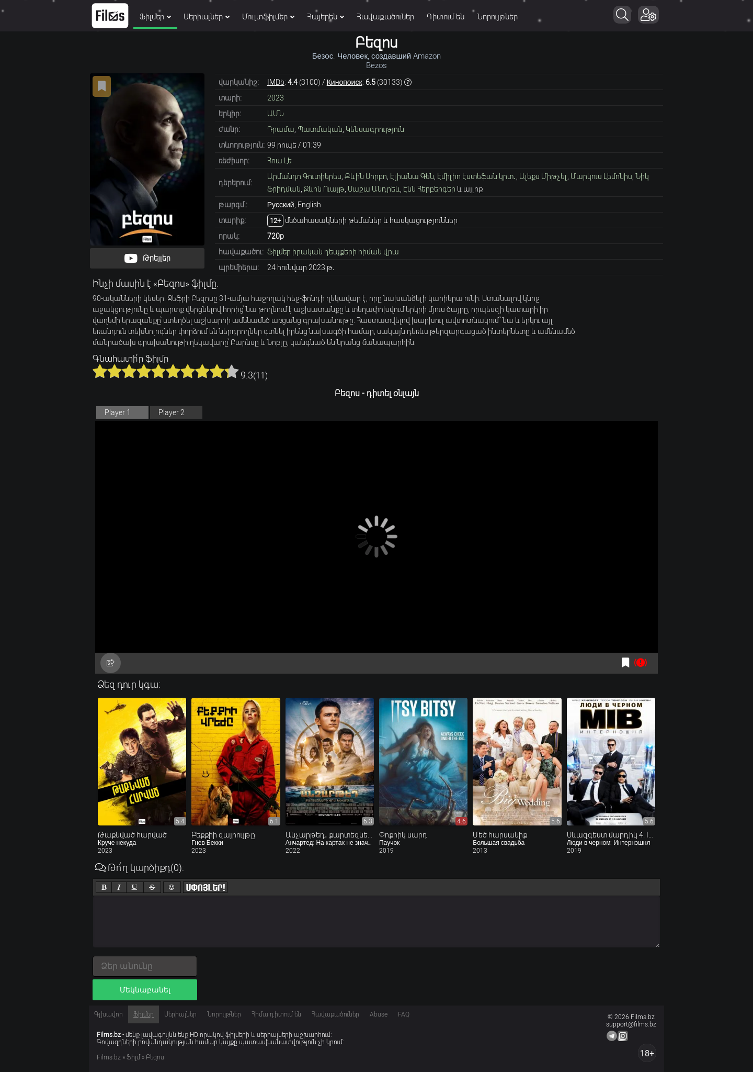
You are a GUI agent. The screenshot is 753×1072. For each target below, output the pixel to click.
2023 (275, 98)
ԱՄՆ (275, 113)
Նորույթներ (497, 16)
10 (231, 371)
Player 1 (118, 412)
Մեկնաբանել (145, 990)
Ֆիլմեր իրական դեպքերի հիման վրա (333, 252)
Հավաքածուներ (385, 16)
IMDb (275, 82)
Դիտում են (445, 16)
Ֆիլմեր (155, 16)
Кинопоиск (344, 82)
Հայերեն (325, 16)
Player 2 (171, 412)
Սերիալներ (207, 16)
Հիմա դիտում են (276, 1014)
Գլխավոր (108, 1014)
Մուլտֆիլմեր (268, 16)
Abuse (378, 1014)
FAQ (403, 1014)
